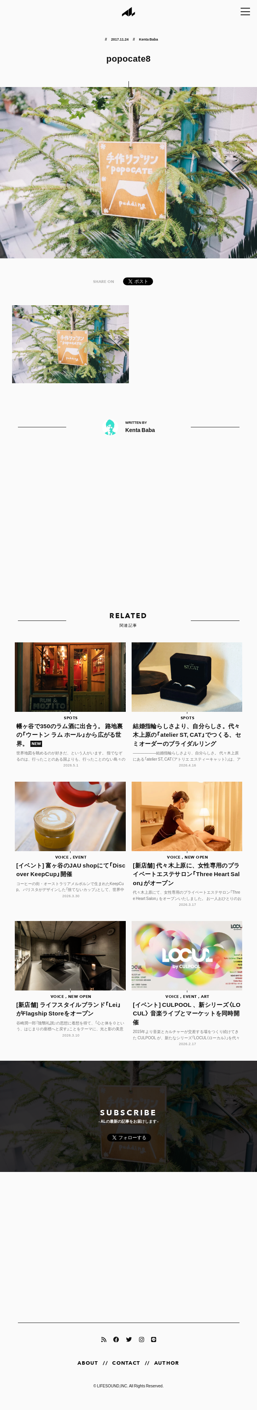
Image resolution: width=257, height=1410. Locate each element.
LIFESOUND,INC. (112, 1393)
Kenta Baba (148, 39)
